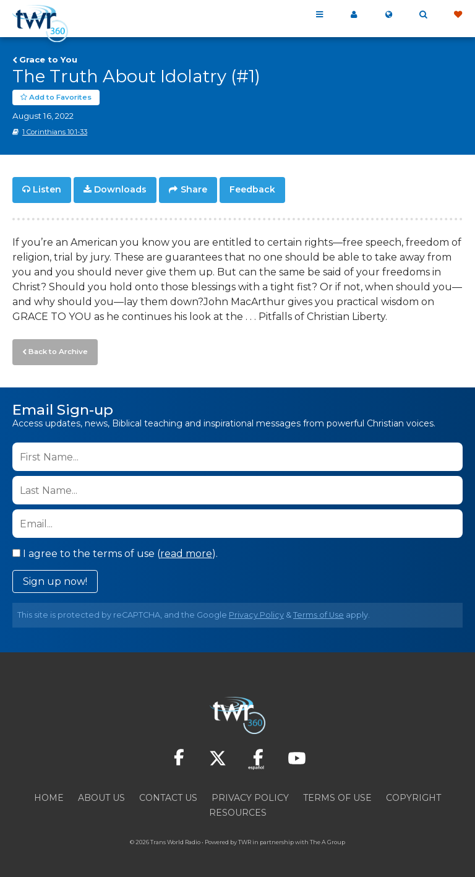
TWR (244, 839)
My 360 (354, 15)
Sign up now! (55, 579)
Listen (47, 189)
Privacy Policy (256, 612)
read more (186, 551)
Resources (238, 810)
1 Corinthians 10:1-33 (54, 131)
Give (458, 15)
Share (194, 189)
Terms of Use (318, 612)
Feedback (252, 189)
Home (49, 795)
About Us (101, 795)
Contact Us (168, 795)
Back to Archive (56, 349)
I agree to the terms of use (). (115, 551)
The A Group (327, 839)
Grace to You (48, 59)
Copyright (413, 795)
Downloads (120, 189)
